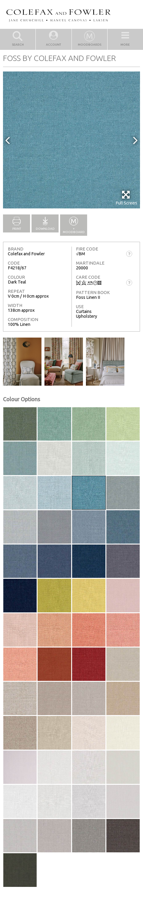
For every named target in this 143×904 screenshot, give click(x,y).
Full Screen (126, 197)
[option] (71, 139)
